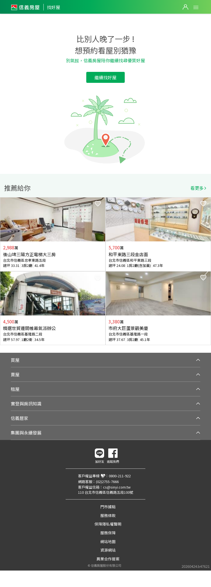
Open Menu (195, 7)
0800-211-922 (120, 475)
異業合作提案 (108, 558)
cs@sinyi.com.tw (117, 487)
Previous (4, 271)
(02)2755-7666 (107, 481)
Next (206, 271)
